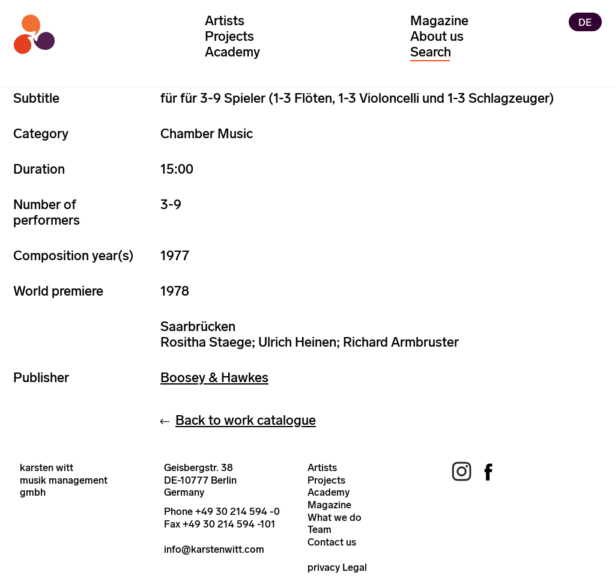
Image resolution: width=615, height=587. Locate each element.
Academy (232, 52)
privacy (324, 567)
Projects (229, 36)
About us (437, 36)
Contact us (332, 542)
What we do (335, 517)
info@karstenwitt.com (214, 549)
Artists (224, 21)
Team (320, 529)
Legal (354, 567)
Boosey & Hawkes (214, 378)
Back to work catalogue (245, 420)
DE (585, 22)
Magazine (439, 21)
